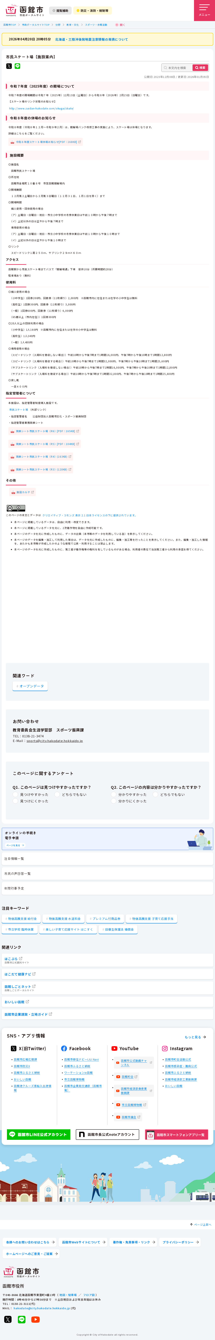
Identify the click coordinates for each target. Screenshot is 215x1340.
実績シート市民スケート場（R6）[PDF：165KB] (45, 431)
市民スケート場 (18, 409)
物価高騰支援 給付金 (22, 918)
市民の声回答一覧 (17, 873)
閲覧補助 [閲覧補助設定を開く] (60, 10)
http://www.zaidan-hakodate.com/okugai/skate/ (41, 108)
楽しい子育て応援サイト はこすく (69, 929)
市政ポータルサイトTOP (36, 24)
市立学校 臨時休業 (21, 929)
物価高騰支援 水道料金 (65, 918)
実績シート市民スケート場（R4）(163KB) (41, 456)
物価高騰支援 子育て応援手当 (152, 918)
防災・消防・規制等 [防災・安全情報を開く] (93, 10)
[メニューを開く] (204, 10)
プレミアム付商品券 (106, 918)
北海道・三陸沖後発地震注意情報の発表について (91, 39)
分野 (57, 24)
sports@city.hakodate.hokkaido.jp (55, 740)
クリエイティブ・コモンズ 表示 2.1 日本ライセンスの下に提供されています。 (89, 515)
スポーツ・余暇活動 (96, 24)
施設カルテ (23, 492)
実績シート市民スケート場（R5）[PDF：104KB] (45, 443)
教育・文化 (73, 24)
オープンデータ (32, 685)
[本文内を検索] (185, 67)
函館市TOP (9, 24)
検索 (202, 67)
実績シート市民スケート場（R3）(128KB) (41, 469)
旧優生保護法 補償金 (119, 929)
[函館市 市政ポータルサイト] (25, 10)
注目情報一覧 (14, 858)
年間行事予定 (14, 888)
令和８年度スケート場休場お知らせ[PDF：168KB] (46, 141)
